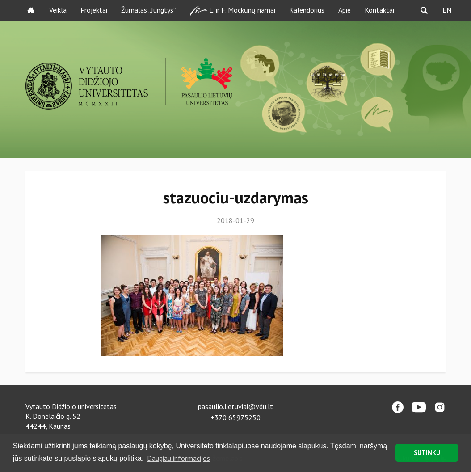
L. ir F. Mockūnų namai (232, 10)
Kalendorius (306, 9)
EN (446, 9)
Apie (344, 9)
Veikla (58, 9)
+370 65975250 (235, 417)
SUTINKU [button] (427, 452)
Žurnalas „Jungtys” (148, 9)
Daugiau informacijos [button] (178, 458)
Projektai (93, 9)
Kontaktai (379, 9)
